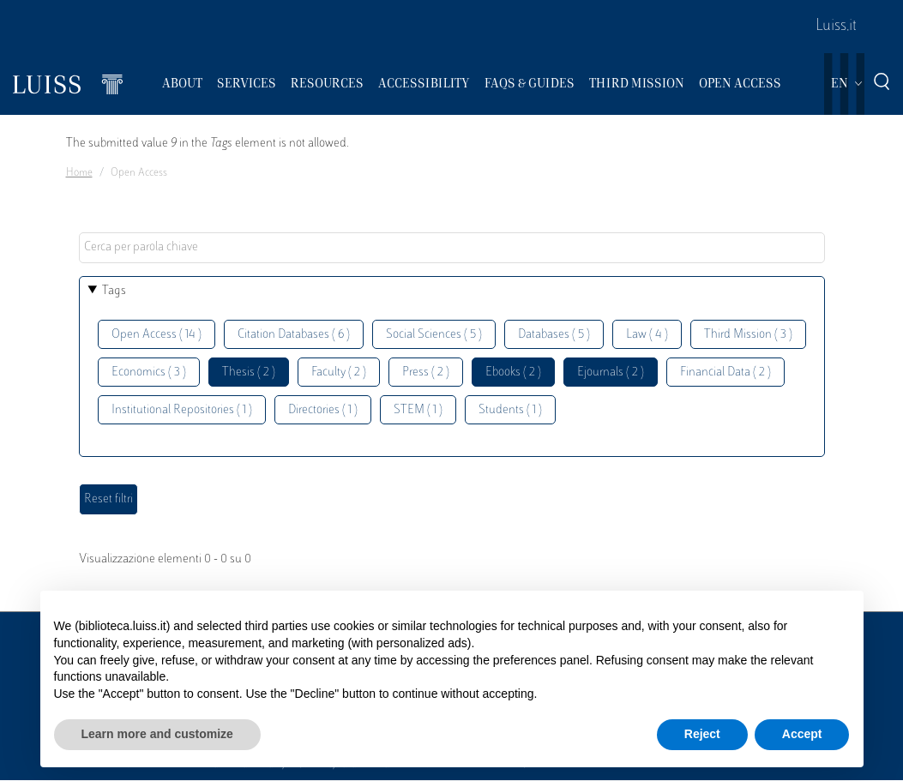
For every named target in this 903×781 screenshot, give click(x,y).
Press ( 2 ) (425, 372)
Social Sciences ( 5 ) (434, 334)
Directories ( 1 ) (323, 410)
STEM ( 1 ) (418, 410)
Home (79, 173)
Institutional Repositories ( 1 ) (181, 410)
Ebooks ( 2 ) (513, 372)
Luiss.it (836, 26)
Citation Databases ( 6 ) (294, 334)
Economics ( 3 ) (148, 372)
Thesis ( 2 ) (248, 372)
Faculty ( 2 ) (338, 372)
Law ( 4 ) (647, 334)
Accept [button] (802, 734)
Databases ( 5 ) (554, 334)
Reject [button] (702, 734)
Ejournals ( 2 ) (610, 372)
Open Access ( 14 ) (156, 334)
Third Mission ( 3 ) (748, 334)
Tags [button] (114, 291)
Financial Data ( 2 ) (725, 372)
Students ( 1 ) (510, 410)
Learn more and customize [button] (157, 734)
